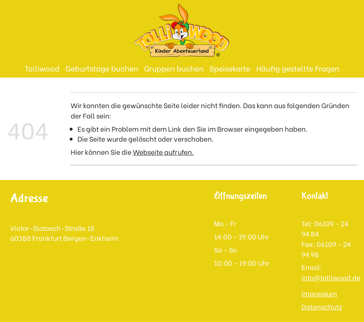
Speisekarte (229, 68)
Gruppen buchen (174, 68)
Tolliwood (42, 68)
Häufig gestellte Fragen (297, 68)
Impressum (319, 293)
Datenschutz (321, 306)
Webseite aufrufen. (163, 152)
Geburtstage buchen (101, 68)
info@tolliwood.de (330, 277)
